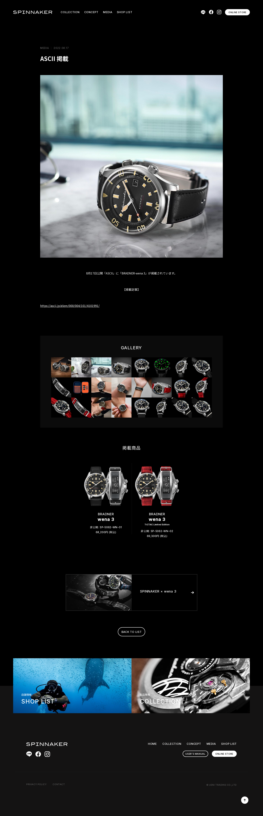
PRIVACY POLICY (36, 784)
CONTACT (59, 784)
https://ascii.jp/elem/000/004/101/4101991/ (70, 305)
